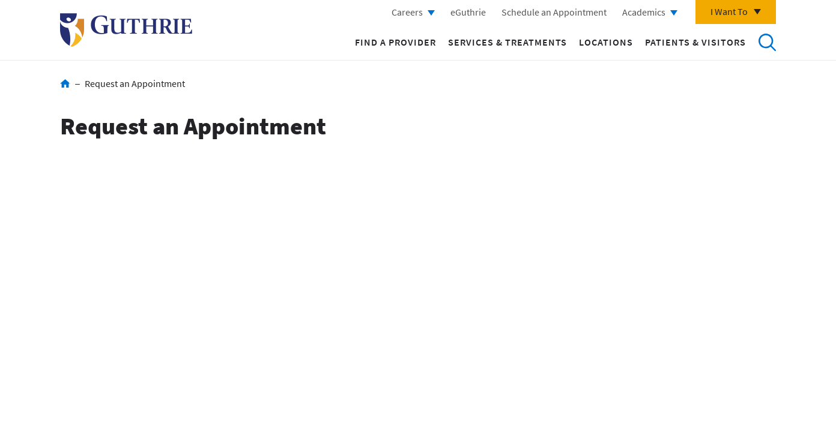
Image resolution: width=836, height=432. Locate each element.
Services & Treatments (507, 42)
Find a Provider (395, 42)
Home (65, 83)
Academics (643, 12)
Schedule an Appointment (554, 12)
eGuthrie (468, 12)
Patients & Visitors (695, 42)
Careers (407, 12)
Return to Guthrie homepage (126, 30)
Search (767, 42)
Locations (606, 42)
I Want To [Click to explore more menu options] (729, 11)
